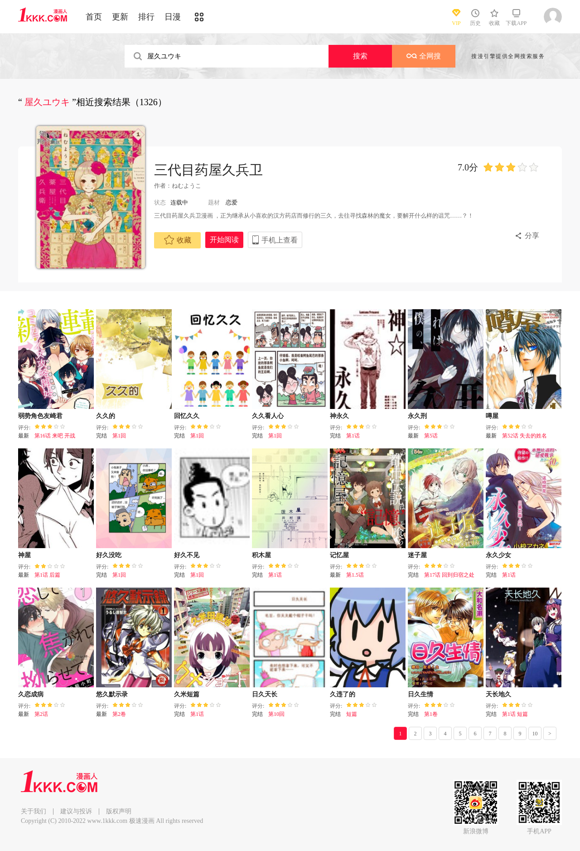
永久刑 (417, 416)
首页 (94, 16)
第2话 (41, 714)
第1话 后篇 (47, 575)
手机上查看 (279, 240)
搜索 (360, 56)
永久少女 (498, 555)
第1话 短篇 (515, 714)
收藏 (177, 240)
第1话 (353, 436)
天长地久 (498, 694)
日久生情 (420, 694)
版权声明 (118, 811)
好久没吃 (108, 555)
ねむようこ (187, 185)
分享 (532, 235)
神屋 (24, 555)
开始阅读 (224, 239)
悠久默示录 (112, 694)
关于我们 (33, 811)
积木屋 (261, 555)
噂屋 (492, 416)
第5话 (431, 436)
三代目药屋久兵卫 (208, 169)
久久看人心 (268, 416)
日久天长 (264, 694)
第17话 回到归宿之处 (449, 575)
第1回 (119, 436)
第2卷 (119, 714)
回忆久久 (186, 416)
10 (535, 733)
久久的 (105, 416)
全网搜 (423, 56)
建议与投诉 (76, 811)
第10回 (276, 714)
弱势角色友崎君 (40, 416)
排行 (146, 16)
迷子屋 (417, 555)
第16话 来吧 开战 (54, 436)
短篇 (351, 714)
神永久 (339, 416)
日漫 (172, 16)
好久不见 (186, 555)
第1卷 (431, 714)
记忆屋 (339, 555)
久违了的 (342, 694)
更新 (120, 16)
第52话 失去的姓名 (524, 436)
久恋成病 (31, 694)
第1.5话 (355, 575)
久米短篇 (186, 694)
